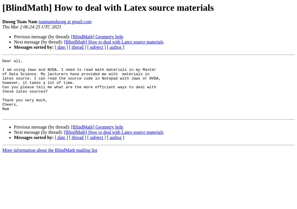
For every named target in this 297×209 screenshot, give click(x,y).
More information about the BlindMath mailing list (49, 161)
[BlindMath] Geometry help (97, 36)
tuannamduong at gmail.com (65, 21)
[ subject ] (96, 47)
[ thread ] (77, 47)
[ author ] (115, 47)
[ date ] (61, 47)
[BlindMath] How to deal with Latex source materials (113, 41)
